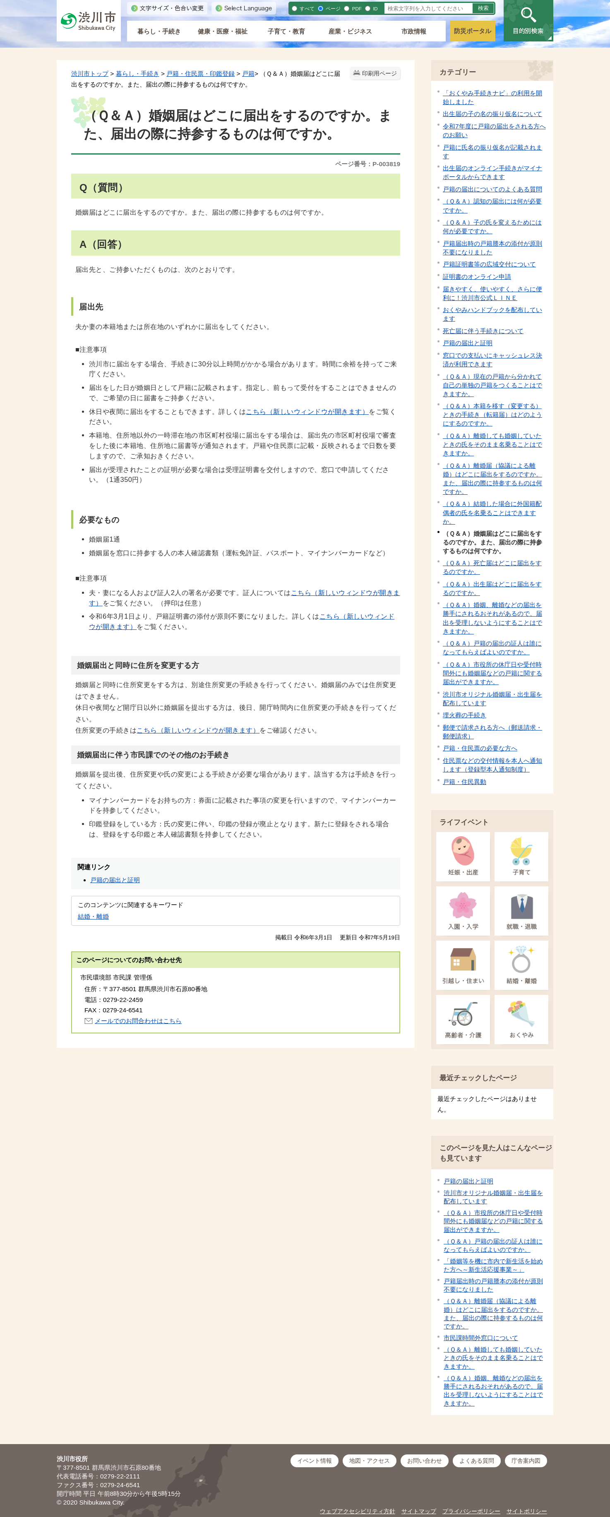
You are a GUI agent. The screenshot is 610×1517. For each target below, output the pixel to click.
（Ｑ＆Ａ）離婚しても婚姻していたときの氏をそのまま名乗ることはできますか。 (492, 444)
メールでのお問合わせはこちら (138, 1020)
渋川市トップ (89, 73)
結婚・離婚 (93, 916)
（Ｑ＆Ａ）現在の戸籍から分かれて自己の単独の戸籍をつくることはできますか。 (492, 385)
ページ (332, 8)
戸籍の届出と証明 (467, 342)
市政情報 (413, 31)
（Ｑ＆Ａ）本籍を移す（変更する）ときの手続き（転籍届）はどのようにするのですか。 (492, 414)
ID (375, 8)
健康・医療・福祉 (222, 31)
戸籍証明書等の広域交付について (489, 264)
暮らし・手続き (159, 31)
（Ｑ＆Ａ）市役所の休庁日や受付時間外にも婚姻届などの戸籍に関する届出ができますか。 (492, 673)
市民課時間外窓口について (481, 1337)
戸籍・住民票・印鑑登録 (200, 73)
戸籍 (248, 73)
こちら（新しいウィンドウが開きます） (307, 411)
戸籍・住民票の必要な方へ (480, 748)
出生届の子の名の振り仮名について (492, 113)
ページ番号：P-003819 (367, 163)
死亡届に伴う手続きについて (483, 330)
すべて (306, 8)
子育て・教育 (286, 31)
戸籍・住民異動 (464, 781)
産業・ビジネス (350, 31)
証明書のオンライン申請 (477, 276)
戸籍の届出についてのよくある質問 (492, 189)
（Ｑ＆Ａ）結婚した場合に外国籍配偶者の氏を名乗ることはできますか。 (492, 512)
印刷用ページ (379, 73)
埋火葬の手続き (464, 715)
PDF (356, 8)
